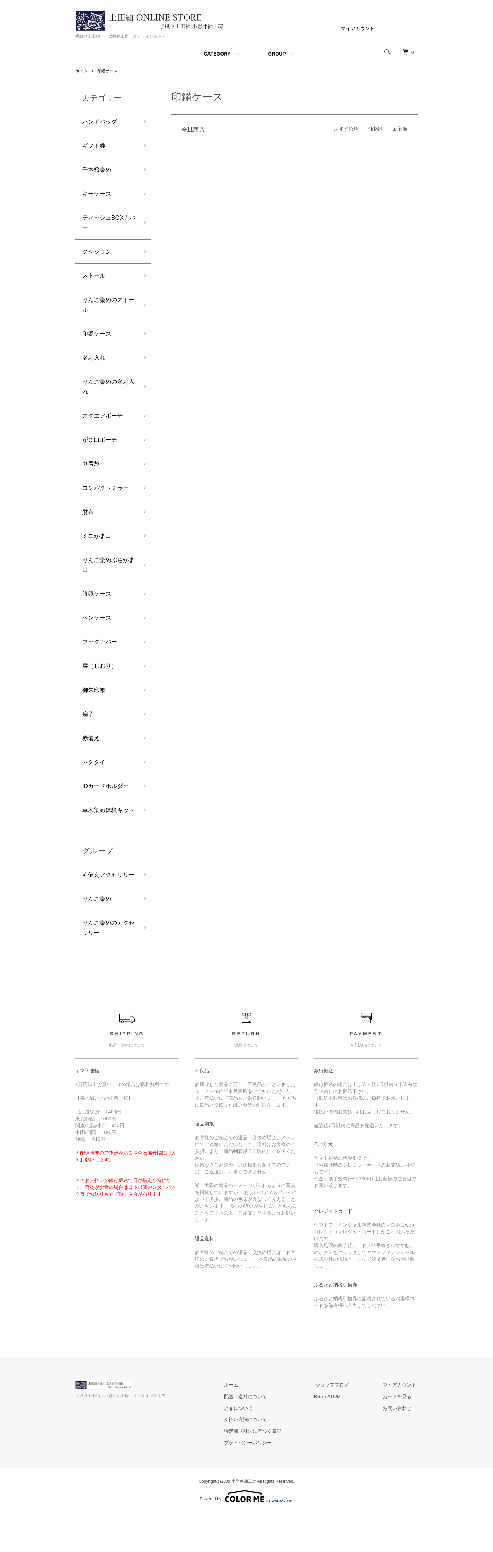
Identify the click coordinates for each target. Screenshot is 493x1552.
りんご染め (97, 936)
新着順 (400, 129)
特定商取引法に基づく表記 (260, 1470)
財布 (88, 521)
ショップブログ (336, 1424)
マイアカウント (358, 28)
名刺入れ (94, 363)
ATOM (340, 1435)
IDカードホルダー (106, 801)
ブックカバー (100, 654)
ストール (94, 279)
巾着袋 (91, 472)
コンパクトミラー (106, 496)
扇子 (88, 727)
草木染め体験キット (106, 831)
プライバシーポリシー (255, 1482)
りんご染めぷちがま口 (106, 575)
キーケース (97, 195)
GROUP (277, 54)
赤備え (91, 752)
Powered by (246, 1535)
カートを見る (398, 1435)
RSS (325, 1435)
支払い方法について (253, 1459)
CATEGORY (217, 54)
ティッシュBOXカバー (107, 225)
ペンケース (97, 629)
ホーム (81, 71)
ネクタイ (94, 777)
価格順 (375, 129)
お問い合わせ (398, 1447)
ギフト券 (94, 146)
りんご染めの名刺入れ (106, 393)
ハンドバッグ (100, 121)
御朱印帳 (94, 703)
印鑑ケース (107, 71)
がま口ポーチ (100, 447)
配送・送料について (253, 1435)
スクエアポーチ (103, 423)
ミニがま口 (97, 545)
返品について (245, 1447)
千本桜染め (97, 171)
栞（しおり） (100, 678)
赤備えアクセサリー (106, 906)
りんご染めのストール (106, 309)
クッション (97, 254)
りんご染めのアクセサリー (106, 966)
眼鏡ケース (97, 605)
